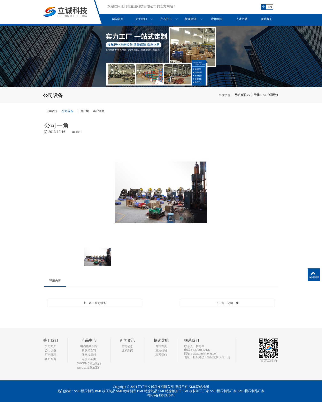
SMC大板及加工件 (89, 367)
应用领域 (161, 350)
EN (270, 6)
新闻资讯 (127, 340)
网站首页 (240, 94)
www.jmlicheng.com (205, 353)
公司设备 (273, 94)
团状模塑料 (89, 354)
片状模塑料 (89, 350)
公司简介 (52, 111)
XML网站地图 (199, 386)
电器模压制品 (89, 346)
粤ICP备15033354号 (161, 395)
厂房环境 (83, 111)
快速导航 (161, 340)
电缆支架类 (89, 359)
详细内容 (55, 280)
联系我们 (161, 354)
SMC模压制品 (84, 391)
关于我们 (256, 94)
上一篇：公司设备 (94, 303)
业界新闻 (127, 350)
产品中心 (89, 340)
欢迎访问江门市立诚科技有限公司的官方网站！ (141, 6)
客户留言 (99, 111)
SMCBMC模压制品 (89, 363)
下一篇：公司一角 (227, 303)
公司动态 (127, 346)
